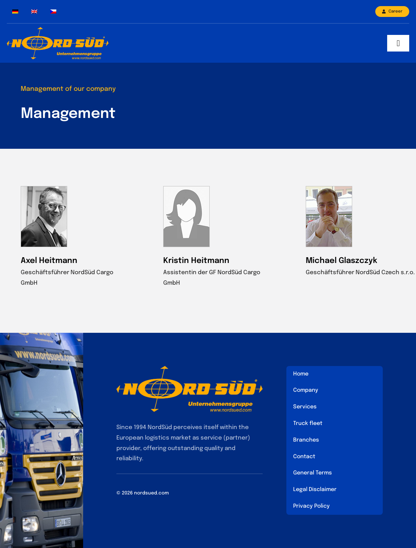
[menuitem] (15, 11)
